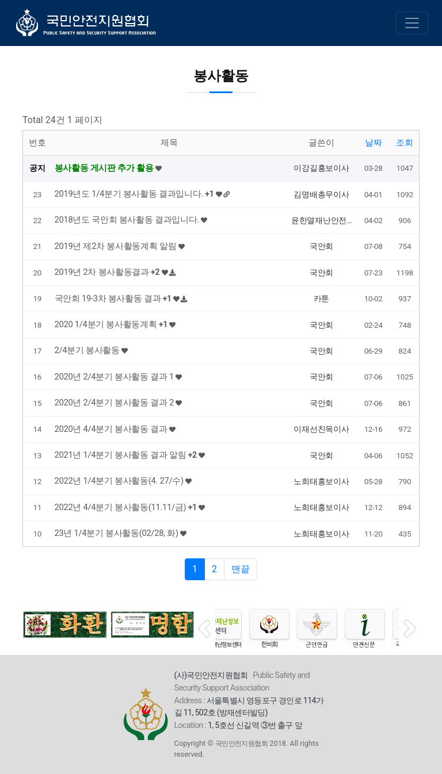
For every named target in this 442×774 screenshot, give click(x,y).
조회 (404, 142)
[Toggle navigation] (412, 23)
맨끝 (240, 569)
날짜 (373, 142)
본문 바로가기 (0, 0)
